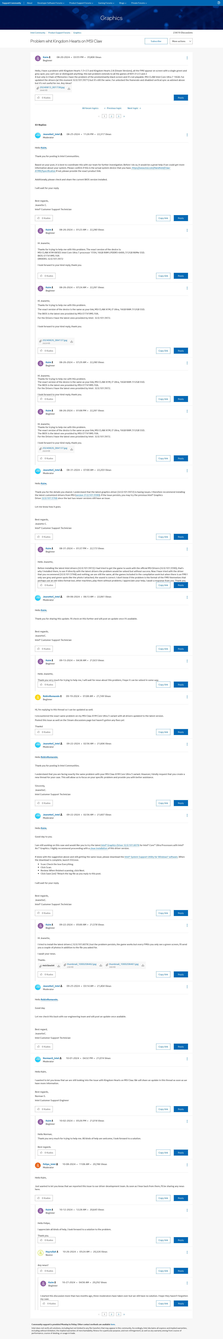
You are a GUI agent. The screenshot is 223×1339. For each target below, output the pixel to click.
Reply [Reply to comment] (181, 218)
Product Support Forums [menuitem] (80, 2)
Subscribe (156, 41)
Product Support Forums (59, 32)
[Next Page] (123, 116)
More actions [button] (178, 41)
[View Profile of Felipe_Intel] (50, 1164)
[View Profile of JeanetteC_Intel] (52, 134)
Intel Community (37, 32)
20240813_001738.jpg (52, 87)
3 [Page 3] (118, 116)
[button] (186, 57)
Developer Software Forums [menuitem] (49, 2)
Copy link (163, 218)
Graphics (77, 32)
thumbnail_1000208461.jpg (124, 964)
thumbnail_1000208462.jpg (81, 964)
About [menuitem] (29, 2)
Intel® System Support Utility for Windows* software (151, 856)
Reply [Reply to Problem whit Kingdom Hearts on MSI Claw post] (181, 97)
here (113, 1324)
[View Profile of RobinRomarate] (52, 696)
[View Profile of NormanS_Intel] (52, 1058)
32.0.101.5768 (49, 498)
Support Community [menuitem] (11, 2)
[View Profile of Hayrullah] (52, 1251)
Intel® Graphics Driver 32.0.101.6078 (120, 845)
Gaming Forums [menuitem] (105, 2)
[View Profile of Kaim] (46, 57)
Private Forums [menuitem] (138, 2)
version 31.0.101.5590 (87, 495)
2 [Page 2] (111, 116)
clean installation (99, 848)
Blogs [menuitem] (121, 2)
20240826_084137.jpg (55, 340)
